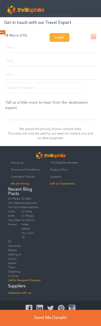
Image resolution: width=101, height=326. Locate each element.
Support (55, 176)
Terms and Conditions (25, 169)
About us (17, 162)
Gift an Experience (62, 183)
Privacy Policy (59, 169)
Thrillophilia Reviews (64, 162)
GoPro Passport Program (24, 280)
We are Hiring (20, 183)
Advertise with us (19, 293)
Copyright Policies (23, 176)
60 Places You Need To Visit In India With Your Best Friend (15, 211)
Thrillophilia (25, 9)
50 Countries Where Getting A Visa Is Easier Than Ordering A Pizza (14, 259)
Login (59, 37)
